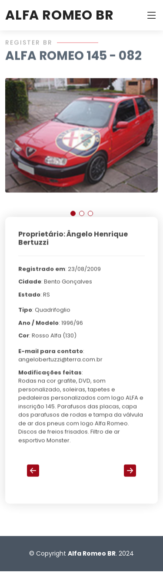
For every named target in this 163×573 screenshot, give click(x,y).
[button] (73, 216)
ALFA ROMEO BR (59, 15)
